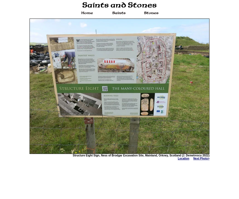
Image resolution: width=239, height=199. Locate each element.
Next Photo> (201, 158)
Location (183, 158)
